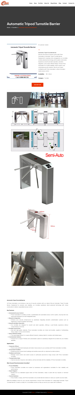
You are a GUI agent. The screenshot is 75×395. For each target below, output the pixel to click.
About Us (46, 3)
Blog (60, 3)
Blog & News (54, 3)
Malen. (33, 392)
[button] (40, 50)
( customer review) (43, 45)
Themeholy (50, 392)
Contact (65, 3)
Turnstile (14, 27)
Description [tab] (37, 84)
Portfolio (40, 3)
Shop (35, 3)
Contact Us (71, 3)
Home (30, 3)
